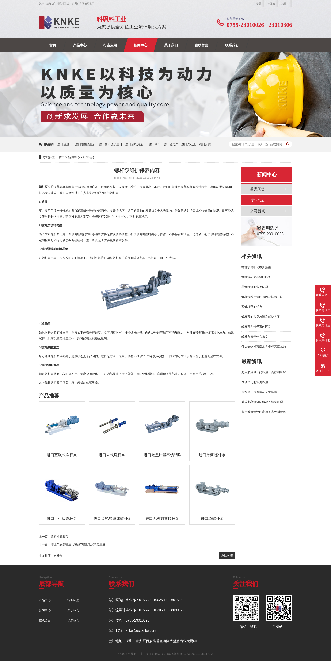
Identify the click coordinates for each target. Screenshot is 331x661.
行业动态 (89, 157)
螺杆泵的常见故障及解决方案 (260, 316)
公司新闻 (257, 211)
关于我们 (171, 45)
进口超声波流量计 (110, 144)
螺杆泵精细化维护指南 (256, 267)
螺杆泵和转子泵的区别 (256, 326)
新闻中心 (140, 45)
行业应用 (110, 45)
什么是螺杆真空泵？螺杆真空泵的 (263, 346)
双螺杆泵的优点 (251, 306)
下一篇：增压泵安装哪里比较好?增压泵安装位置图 (72, 544)
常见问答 (257, 189)
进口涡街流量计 (135, 144)
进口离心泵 (188, 144)
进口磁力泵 (171, 144)
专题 (258, 3)
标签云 (271, 3)
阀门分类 (205, 144)
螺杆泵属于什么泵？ (254, 336)
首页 (52, 45)
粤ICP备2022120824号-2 (196, 654)
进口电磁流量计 (85, 144)
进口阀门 (155, 144)
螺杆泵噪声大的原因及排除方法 (262, 297)
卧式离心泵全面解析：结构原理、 (263, 402)
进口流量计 (64, 144)
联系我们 (232, 45)
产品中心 (80, 45)
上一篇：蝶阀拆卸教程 (53, 536)
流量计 (285, 3)
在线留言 (201, 45)
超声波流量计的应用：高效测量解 (263, 372)
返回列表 (227, 555)
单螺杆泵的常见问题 (254, 287)
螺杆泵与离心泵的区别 (256, 277)
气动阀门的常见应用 (254, 382)
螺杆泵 (58, 555)
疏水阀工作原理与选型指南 (259, 392)
